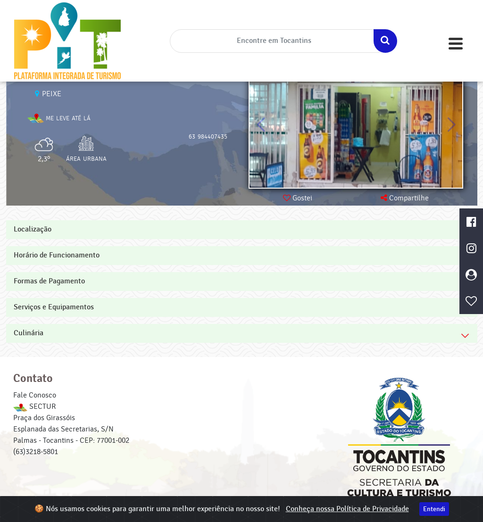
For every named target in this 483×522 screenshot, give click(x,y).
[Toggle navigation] (455, 43)
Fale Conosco (34, 395)
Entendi (434, 509)
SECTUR (34, 406)
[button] (451, 125)
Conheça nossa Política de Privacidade (347, 509)
